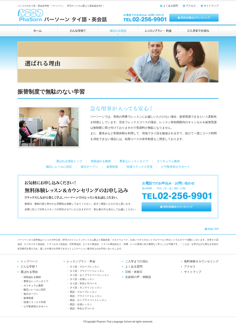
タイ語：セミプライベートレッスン (89, 275)
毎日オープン (89, 166)
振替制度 (112, 166)
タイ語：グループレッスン (84, 266)
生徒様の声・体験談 (138, 277)
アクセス (191, 5)
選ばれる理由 (29, 271)
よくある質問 (170, 5)
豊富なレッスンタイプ (133, 161)
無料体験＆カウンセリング (201, 261)
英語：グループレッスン (83, 291)
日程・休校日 (133, 271)
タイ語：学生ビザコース (83, 283)
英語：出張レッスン (81, 304)
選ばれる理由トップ (69, 161)
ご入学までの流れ (136, 261)
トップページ (29, 261)
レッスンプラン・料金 (81, 261)
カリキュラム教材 (168, 161)
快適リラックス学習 (139, 166)
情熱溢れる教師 (101, 161)
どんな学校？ (29, 266)
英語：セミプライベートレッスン (88, 300)
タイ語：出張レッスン (82, 279)
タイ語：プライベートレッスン (87, 271)
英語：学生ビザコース (82, 308)
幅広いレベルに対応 (59, 166)
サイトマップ (211, 5)
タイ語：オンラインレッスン (86, 287)
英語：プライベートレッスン (86, 296)
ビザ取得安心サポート (175, 166)
